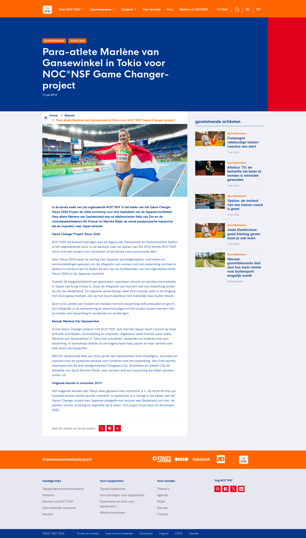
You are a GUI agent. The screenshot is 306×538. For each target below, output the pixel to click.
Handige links (51, 481)
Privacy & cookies (88, 533)
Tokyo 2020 (77, 40)
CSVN (178, 533)
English (164, 533)
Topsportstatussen (113, 489)
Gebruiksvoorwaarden (119, 533)
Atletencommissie (112, 512)
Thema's (163, 489)
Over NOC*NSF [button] (70, 9)
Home (53, 115)
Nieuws (69, 115)
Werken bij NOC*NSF (57, 501)
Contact (222, 9)
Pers (170, 9)
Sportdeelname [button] (101, 9)
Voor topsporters (111, 481)
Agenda (162, 495)
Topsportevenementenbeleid (63, 489)
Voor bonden (152, 9)
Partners (48, 495)
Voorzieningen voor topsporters (122, 495)
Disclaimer (146, 533)
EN (258, 9)
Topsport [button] (127, 9)
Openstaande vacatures (59, 508)
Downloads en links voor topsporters (117, 503)
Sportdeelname (54, 40)
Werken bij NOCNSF (193, 9)
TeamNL (194, 533)
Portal (161, 501)
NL (248, 9)
